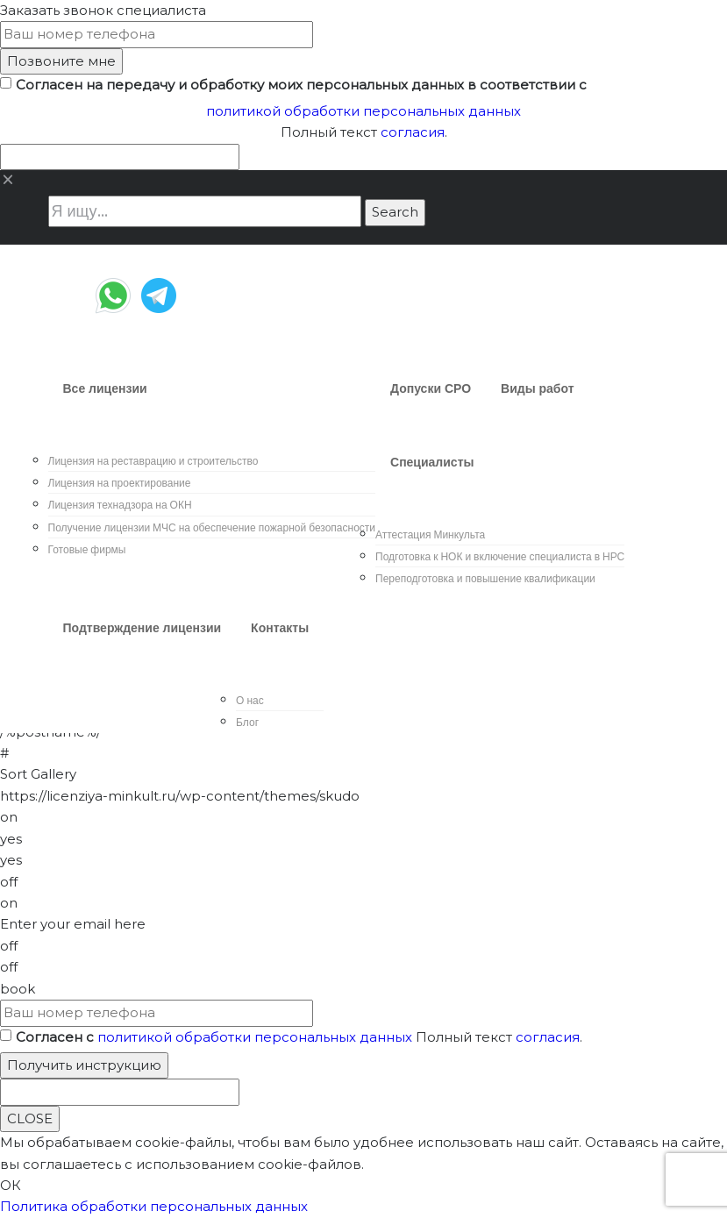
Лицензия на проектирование (119, 482)
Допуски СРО (430, 388)
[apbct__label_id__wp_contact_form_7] (119, 157)
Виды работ (537, 388)
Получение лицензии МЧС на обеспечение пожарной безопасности (212, 527)
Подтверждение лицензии (142, 628)
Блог (247, 722)
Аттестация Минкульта (430, 534)
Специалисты (432, 462)
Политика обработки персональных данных (154, 1206)
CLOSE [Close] (30, 1118)
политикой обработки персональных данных (363, 111)
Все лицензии (105, 388)
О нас (250, 700)
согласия (413, 132)
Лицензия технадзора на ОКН (120, 504)
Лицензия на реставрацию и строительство (153, 460)
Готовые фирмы (87, 549)
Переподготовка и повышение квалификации (485, 578)
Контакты (280, 628)
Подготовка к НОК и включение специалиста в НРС (499, 556)
